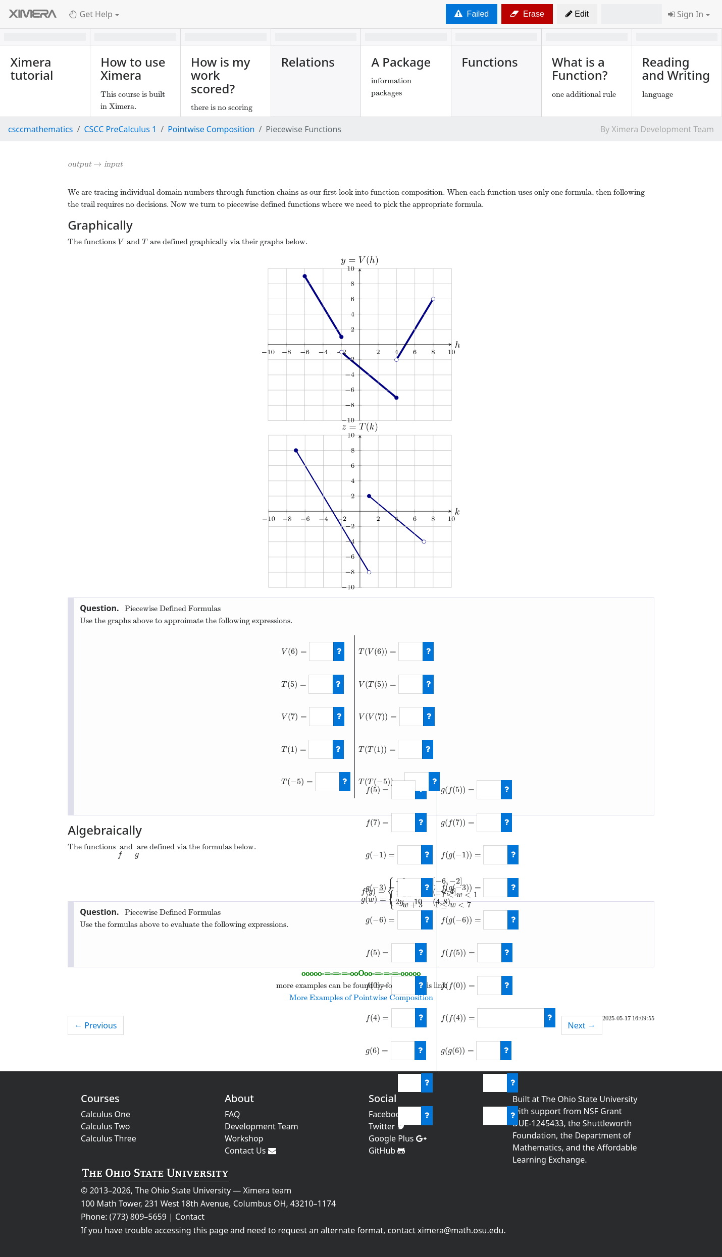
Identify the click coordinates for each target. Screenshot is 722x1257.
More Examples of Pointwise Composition (361, 997)
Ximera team (267, 1190)
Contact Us (250, 1150)
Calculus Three (108, 1138)
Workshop (244, 1138)
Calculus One (105, 1114)
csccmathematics (40, 129)
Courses (100, 1098)
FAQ (232, 1114)
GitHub (387, 1150)
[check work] (339, 651)
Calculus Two (105, 1126)
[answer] (321, 651)
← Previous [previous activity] (95, 1025)
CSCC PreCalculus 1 (120, 129)
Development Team (261, 1126)
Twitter (387, 1126)
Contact (189, 1216)
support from (556, 1111)
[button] (577, 14)
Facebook (390, 1114)
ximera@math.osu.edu (460, 1230)
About (239, 1098)
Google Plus (398, 1138)
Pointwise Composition (211, 129)
